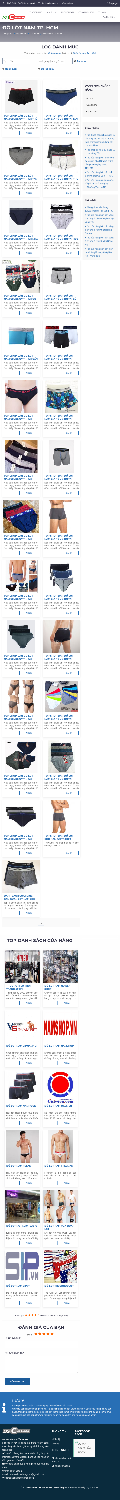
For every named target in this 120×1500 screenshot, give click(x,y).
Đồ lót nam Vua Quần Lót (59, 1227)
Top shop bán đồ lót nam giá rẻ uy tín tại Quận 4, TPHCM (18, 717)
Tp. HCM (35, 34)
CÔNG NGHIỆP (86, 12)
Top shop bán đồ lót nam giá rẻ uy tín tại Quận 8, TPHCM (18, 597)
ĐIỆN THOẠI (67, 12)
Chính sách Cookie (61, 1466)
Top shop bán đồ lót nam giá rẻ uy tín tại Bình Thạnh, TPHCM (58, 357)
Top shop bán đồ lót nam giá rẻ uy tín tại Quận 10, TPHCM (18, 537)
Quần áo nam (55, 53)
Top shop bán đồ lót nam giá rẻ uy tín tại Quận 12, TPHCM (18, 477)
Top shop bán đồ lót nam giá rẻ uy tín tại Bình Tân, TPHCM (18, 417)
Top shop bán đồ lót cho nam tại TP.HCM (58, 837)
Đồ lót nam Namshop (59, 1045)
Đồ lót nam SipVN (18, 1285)
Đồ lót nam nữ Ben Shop (57, 987)
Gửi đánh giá (17, 1381)
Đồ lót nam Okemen (58, 1105)
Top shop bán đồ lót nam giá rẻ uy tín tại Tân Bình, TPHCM (20, 177)
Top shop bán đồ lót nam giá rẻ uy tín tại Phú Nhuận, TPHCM (61, 177)
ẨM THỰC (52, 12)
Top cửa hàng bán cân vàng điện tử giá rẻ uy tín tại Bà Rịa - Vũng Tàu (100, 233)
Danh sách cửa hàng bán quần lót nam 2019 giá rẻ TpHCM (19, 897)
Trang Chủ (7, 34)
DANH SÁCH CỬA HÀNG (84, 1447)
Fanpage (112, 3)
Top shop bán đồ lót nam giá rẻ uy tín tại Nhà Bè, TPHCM (21, 237)
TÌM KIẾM (109, 17)
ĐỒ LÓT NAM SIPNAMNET (22, 1045)
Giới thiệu (56, 1439)
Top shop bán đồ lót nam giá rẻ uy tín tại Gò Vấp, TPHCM (20, 297)
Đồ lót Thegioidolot (59, 1285)
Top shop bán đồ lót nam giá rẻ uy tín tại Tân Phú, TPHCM (61, 117)
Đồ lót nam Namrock (21, 1105)
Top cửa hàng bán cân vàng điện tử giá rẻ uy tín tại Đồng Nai (99, 256)
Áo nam (81, 61)
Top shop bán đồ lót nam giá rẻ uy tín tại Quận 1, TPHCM (58, 777)
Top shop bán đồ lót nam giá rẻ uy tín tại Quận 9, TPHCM (58, 537)
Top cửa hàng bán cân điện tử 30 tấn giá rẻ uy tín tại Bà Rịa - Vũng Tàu (99, 267)
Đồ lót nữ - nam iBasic (21, 1225)
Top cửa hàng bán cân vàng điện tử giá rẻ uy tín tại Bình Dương (99, 245)
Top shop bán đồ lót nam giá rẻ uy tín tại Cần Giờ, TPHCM (21, 357)
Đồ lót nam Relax (18, 1165)
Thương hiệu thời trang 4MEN (18, 987)
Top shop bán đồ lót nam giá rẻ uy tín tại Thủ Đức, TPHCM (21, 117)
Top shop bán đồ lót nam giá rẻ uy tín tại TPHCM (18, 837)
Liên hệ (55, 1443)
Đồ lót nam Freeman (58, 1165)
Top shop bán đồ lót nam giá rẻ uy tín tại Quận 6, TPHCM (18, 657)
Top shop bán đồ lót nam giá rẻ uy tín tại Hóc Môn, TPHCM (61, 237)
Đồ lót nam (21, 34)
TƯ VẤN (102, 12)
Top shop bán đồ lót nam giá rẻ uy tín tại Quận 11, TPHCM (58, 477)
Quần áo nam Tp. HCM (84, 53)
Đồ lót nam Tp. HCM (52, 34)
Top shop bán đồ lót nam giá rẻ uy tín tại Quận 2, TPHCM (18, 777)
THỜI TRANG (36, 12)
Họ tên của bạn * (13, 1338)
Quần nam (11, 69)
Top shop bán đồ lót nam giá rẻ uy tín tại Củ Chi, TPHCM (60, 297)
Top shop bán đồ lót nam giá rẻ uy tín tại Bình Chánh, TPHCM (58, 417)
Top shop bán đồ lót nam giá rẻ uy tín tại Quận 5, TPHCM (58, 657)
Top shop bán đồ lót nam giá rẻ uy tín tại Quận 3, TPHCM (58, 717)
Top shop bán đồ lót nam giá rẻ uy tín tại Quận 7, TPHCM (58, 597)
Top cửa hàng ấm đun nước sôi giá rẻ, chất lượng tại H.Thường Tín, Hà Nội (99, 198)
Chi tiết (29, 133)
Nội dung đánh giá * (14, 1353)
